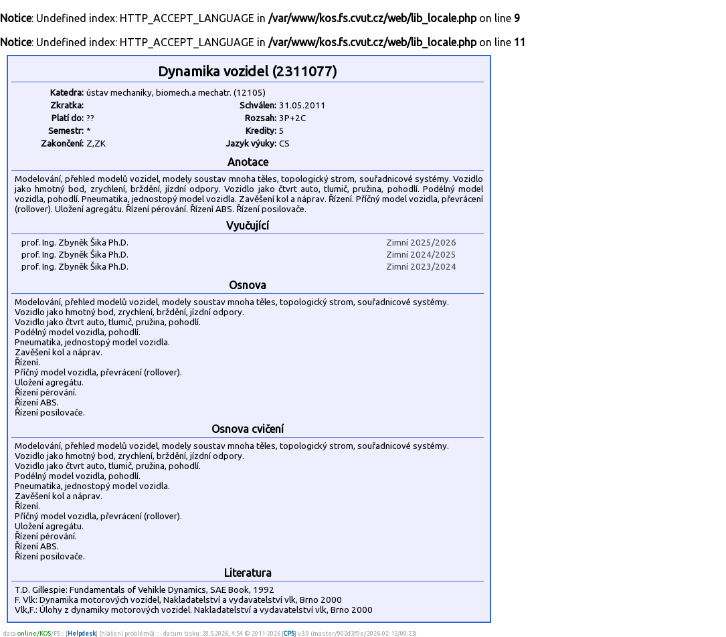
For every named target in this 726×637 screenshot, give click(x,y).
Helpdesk (82, 633)
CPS (289, 633)
